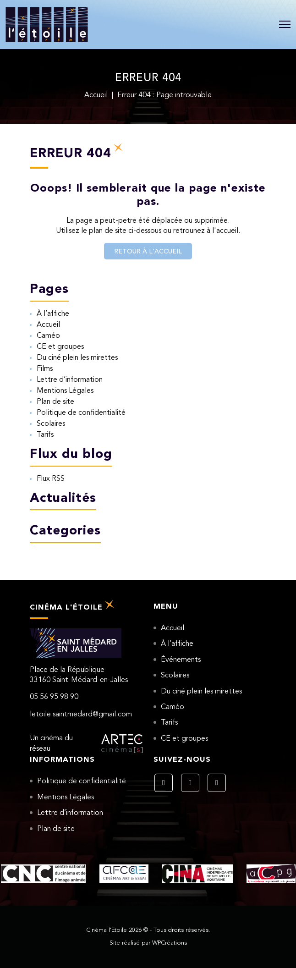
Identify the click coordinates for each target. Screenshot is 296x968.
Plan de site (55, 402)
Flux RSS (51, 479)
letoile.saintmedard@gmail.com (81, 714)
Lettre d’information (70, 380)
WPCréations (169, 943)
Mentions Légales (65, 391)
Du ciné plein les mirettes (77, 358)
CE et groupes (60, 347)
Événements (181, 660)
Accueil (96, 95)
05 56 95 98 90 (54, 697)
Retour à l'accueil (148, 251)
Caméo (48, 336)
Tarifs (45, 435)
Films (45, 369)
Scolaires (51, 424)
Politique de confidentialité (81, 413)
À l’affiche (53, 314)
